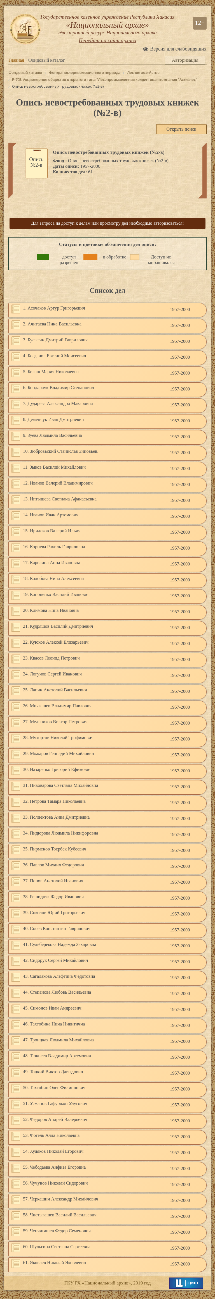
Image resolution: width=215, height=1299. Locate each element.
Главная (16, 66)
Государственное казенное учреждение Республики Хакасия (107, 29)
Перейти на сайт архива (107, 49)
